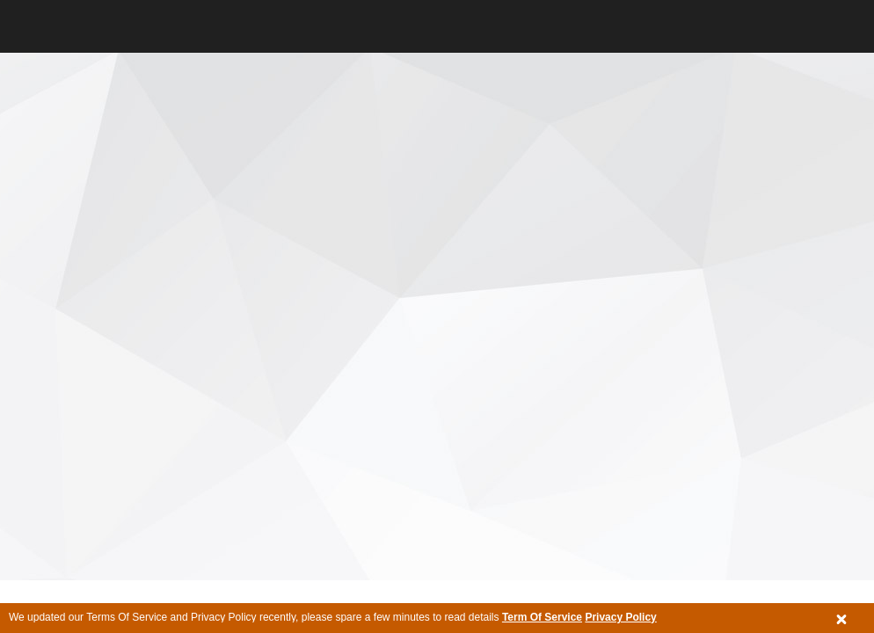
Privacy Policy (620, 617)
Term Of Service (542, 617)
